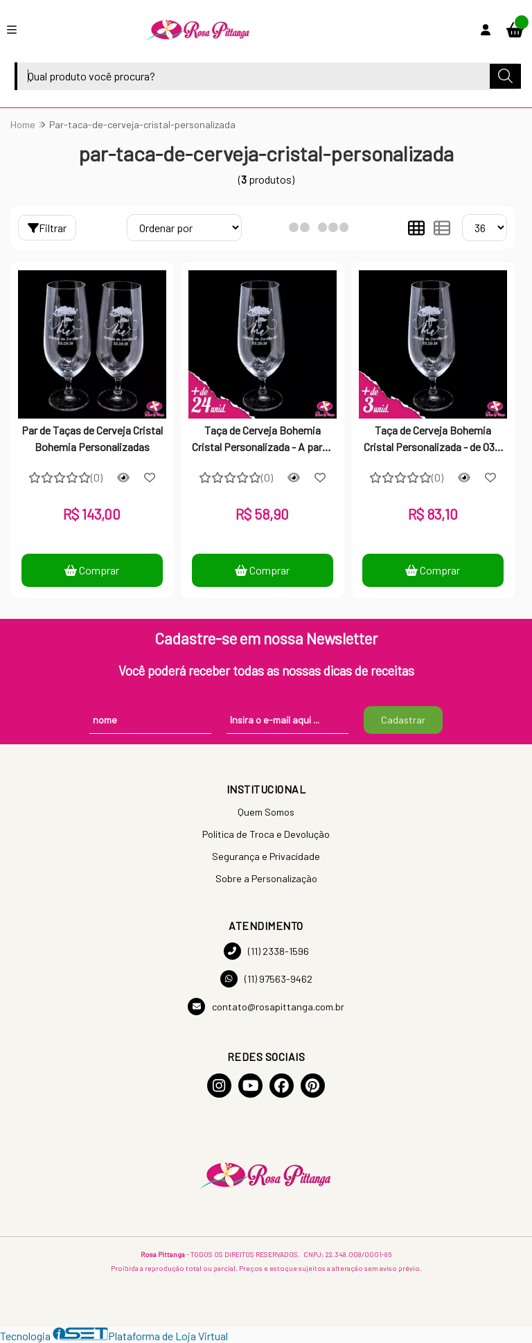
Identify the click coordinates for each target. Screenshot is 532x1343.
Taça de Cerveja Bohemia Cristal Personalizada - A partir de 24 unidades (262, 440)
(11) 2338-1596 (266, 951)
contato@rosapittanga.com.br (266, 1006)
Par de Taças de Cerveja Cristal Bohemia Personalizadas (92, 438)
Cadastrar (403, 720)
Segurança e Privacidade (266, 856)
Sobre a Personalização (266, 878)
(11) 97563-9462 (266, 979)
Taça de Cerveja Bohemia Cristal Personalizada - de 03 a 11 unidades (433, 440)
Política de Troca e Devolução (266, 834)
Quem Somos (266, 812)
